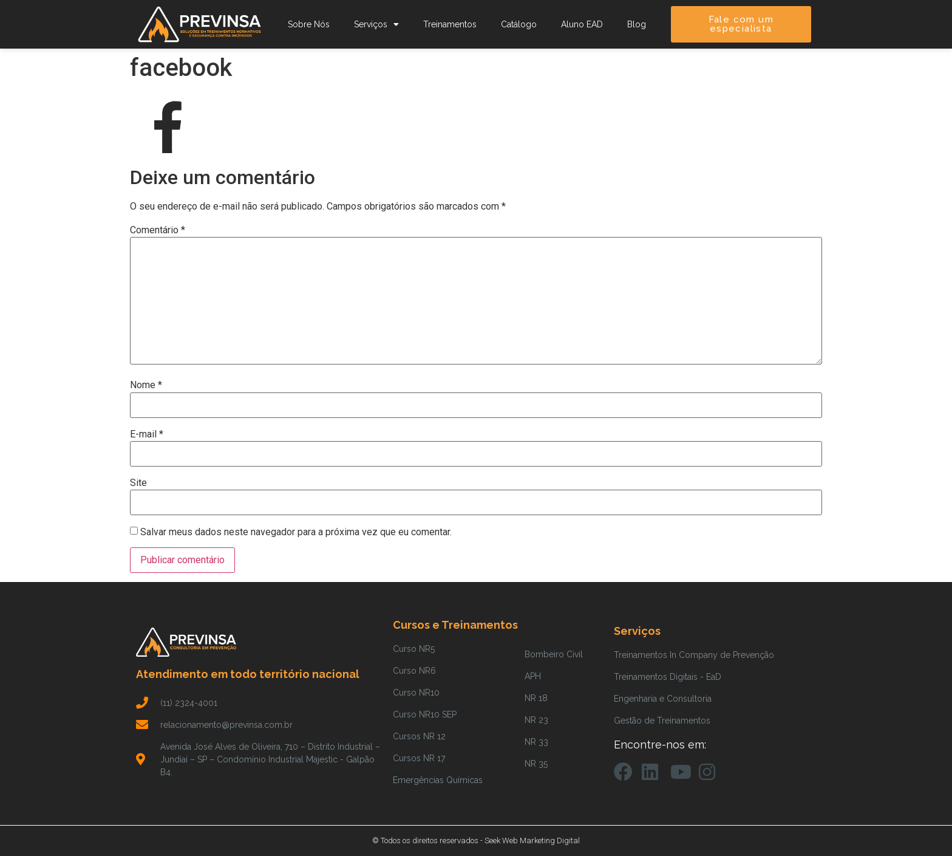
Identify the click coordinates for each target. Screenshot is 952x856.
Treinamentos (450, 24)
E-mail (146, 434)
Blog (636, 24)
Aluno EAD (582, 24)
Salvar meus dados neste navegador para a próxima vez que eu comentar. (296, 532)
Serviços (376, 24)
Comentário (157, 230)
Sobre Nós (309, 24)
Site (138, 483)
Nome (146, 385)
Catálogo (519, 24)
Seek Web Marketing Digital (532, 840)
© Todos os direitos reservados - (428, 840)
